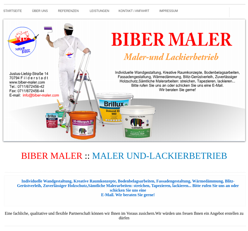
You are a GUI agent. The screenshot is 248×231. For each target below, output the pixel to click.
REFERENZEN (68, 11)
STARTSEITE (12, 11)
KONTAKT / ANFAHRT (134, 11)
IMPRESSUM (168, 11)
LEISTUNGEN (99, 11)
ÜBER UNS (40, 11)
